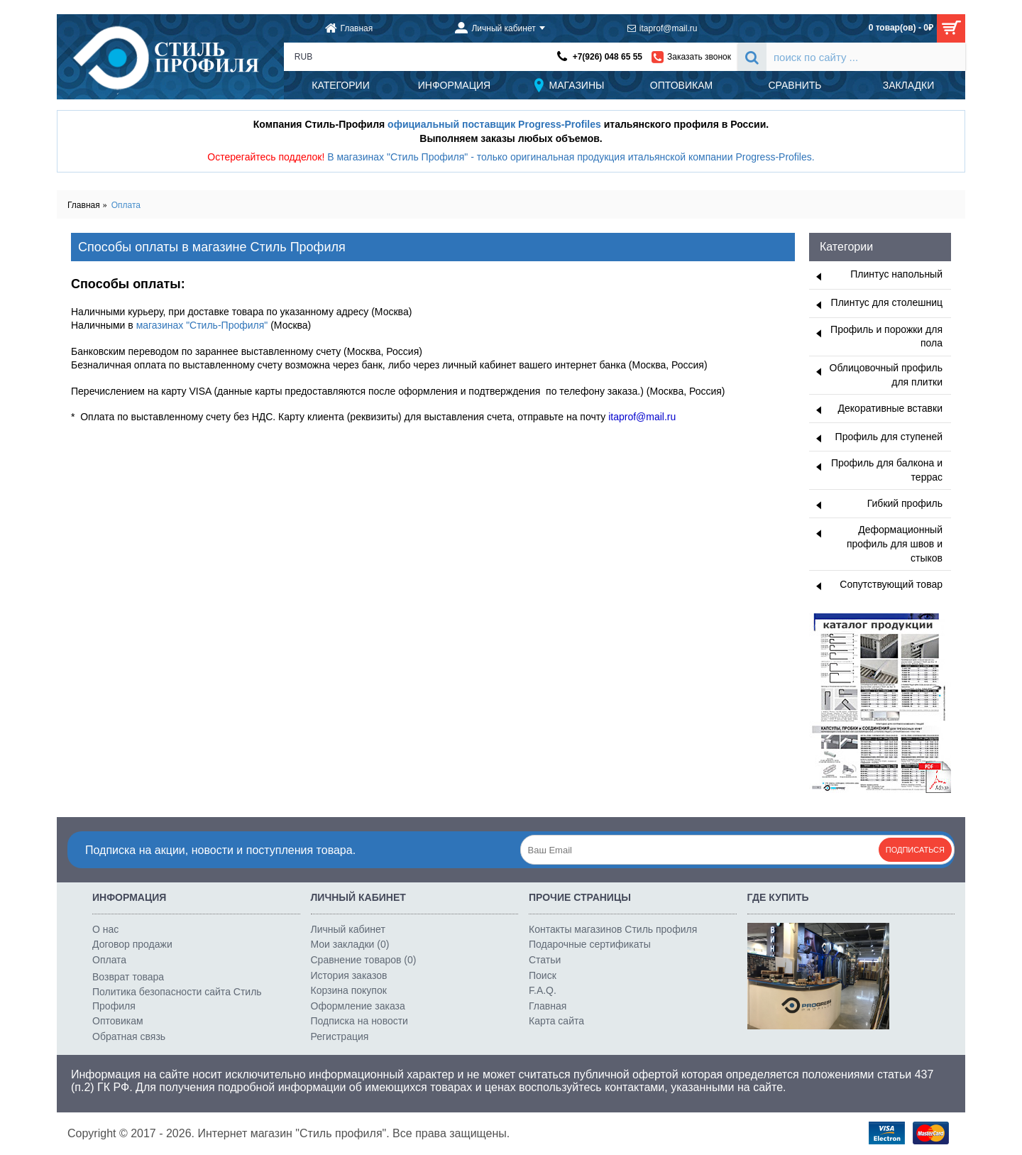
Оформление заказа (358, 1006)
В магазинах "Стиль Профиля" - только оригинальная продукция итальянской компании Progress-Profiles (569, 157)
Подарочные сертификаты (590, 944)
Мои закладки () (350, 944)
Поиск (542, 975)
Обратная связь (128, 1036)
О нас (105, 929)
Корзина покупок (349, 990)
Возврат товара (128, 976)
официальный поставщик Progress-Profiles (494, 124)
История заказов (349, 975)
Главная (83, 205)
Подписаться (915, 849)
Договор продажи (132, 944)
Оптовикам (117, 1021)
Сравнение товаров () (364, 959)
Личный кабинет (348, 929)
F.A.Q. (542, 990)
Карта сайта (556, 1021)
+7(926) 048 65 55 (607, 57)
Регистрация (340, 1036)
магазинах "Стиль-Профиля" (202, 325)
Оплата (126, 205)
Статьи (545, 959)
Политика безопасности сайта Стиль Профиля (177, 999)
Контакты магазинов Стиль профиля (613, 929)
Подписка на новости (359, 1021)
